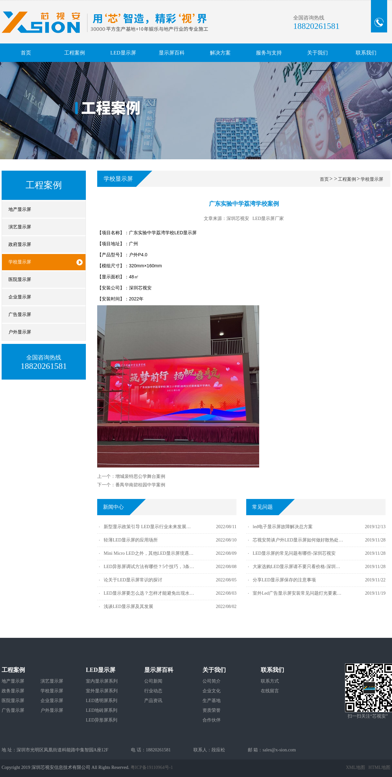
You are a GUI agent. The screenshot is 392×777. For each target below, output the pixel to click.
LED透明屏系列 (101, 700)
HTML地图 (379, 767)
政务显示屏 (13, 690)
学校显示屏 (372, 179)
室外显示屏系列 (102, 690)
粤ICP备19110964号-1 (152, 767)
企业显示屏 (51, 700)
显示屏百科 (172, 52)
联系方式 (270, 681)
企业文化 (211, 690)
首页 (26, 52)
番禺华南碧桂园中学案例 (140, 484)
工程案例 (74, 52)
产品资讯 (153, 700)
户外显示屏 (51, 710)
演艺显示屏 (51, 681)
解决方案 (220, 52)
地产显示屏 (13, 681)
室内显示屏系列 (102, 681)
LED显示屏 (123, 52)
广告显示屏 (13, 710)
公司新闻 (153, 681)
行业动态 (153, 690)
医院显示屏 (13, 700)
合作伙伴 (211, 720)
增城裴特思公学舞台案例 (140, 476)
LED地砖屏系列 (101, 710)
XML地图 (355, 767)
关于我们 (317, 52)
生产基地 (211, 700)
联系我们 (366, 52)
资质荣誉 (211, 710)
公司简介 (211, 681)
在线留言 (270, 690)
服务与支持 (269, 52)
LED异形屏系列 (101, 720)
